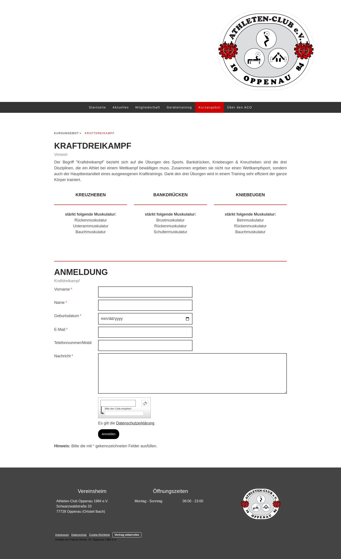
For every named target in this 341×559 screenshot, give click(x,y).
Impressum (62, 534)
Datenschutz (79, 534)
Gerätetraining (179, 107)
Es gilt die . (126, 423)
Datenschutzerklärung (135, 423)
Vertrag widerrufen (127, 534)
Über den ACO (239, 107)
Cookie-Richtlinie (99, 534)
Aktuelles (121, 107)
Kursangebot (210, 107)
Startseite (97, 107)
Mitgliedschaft (147, 107)
